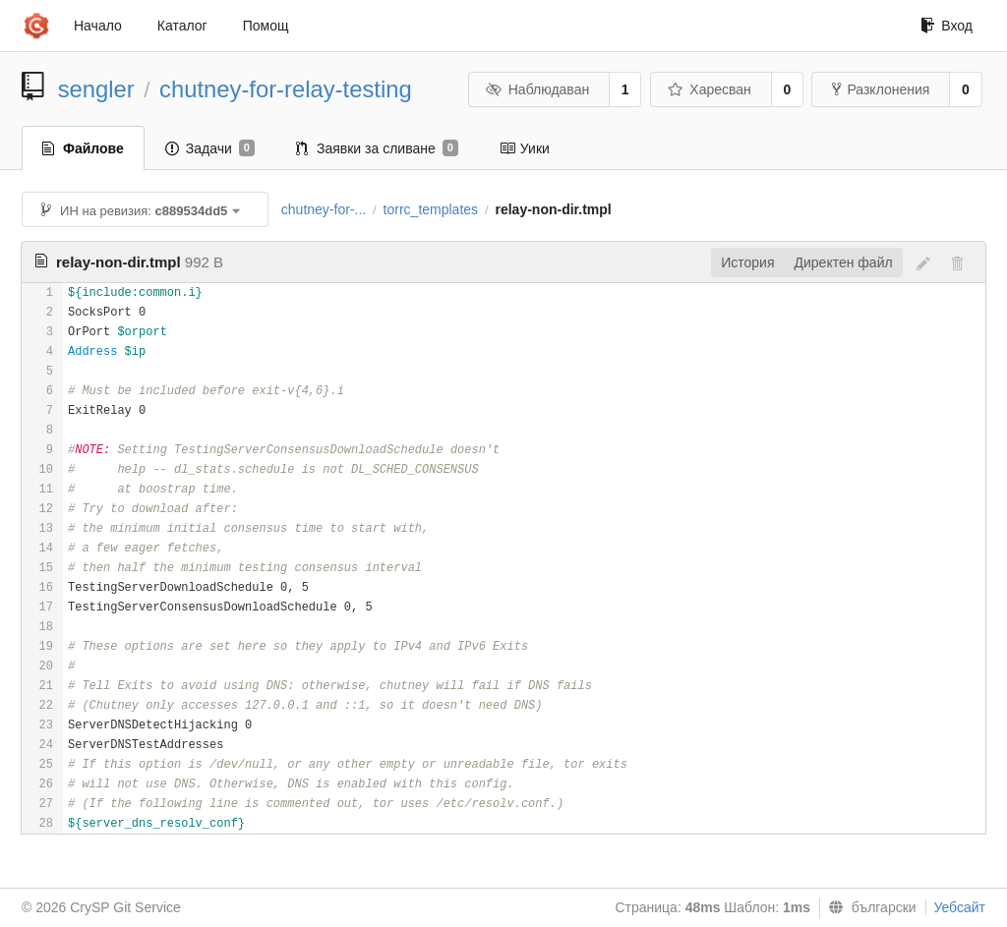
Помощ (266, 25)
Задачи (210, 148)
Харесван (709, 89)
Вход (946, 25)
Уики (525, 148)
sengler (96, 89)
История (747, 262)
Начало (98, 25)
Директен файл (844, 262)
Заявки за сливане (377, 148)
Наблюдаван (537, 89)
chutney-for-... (323, 209)
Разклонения (880, 89)
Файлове (83, 148)
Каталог (182, 25)
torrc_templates (431, 209)
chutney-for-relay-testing (285, 89)
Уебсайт (959, 907)
